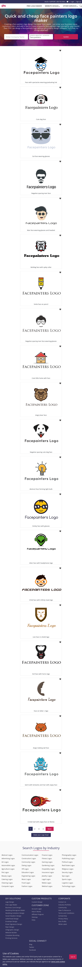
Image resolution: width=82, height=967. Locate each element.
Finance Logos (47, 855)
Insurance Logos (48, 872)
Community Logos (28, 862)
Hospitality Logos (48, 869)
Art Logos (5, 862)
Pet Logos (5, 872)
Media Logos (46, 882)
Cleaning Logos (7, 882)
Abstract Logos (7, 855)
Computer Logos (8, 886)
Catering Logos (7, 879)
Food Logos (26, 882)
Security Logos (67, 872)
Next (49, 829)
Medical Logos (47, 886)
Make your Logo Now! (41, 835)
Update (66, 37)
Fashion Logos (27, 886)
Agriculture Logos (8, 869)
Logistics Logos (67, 882)
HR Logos (25, 869)
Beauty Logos (7, 875)
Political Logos (67, 862)
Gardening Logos (48, 865)
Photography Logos (69, 855)
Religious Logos (67, 869)
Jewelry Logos (47, 875)
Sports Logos (66, 879)
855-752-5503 (61, 2)
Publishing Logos (68, 858)
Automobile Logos (8, 865)
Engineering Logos (28, 875)
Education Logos (28, 872)
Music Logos (26, 879)
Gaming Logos (47, 862)
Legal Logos (46, 879)
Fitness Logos (47, 858)
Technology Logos (68, 886)
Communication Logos (30, 855)
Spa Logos (65, 875)
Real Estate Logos (68, 865)
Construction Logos (29, 858)
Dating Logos (26, 865)
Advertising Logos (8, 858)
